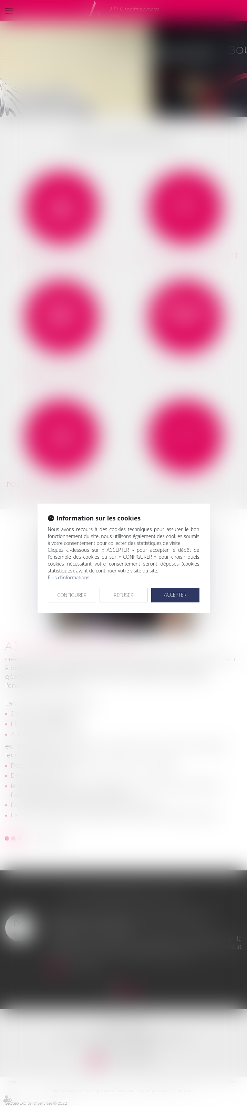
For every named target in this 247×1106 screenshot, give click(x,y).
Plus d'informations (69, 577)
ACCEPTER (175, 594)
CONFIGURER (71, 595)
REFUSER (123, 595)
